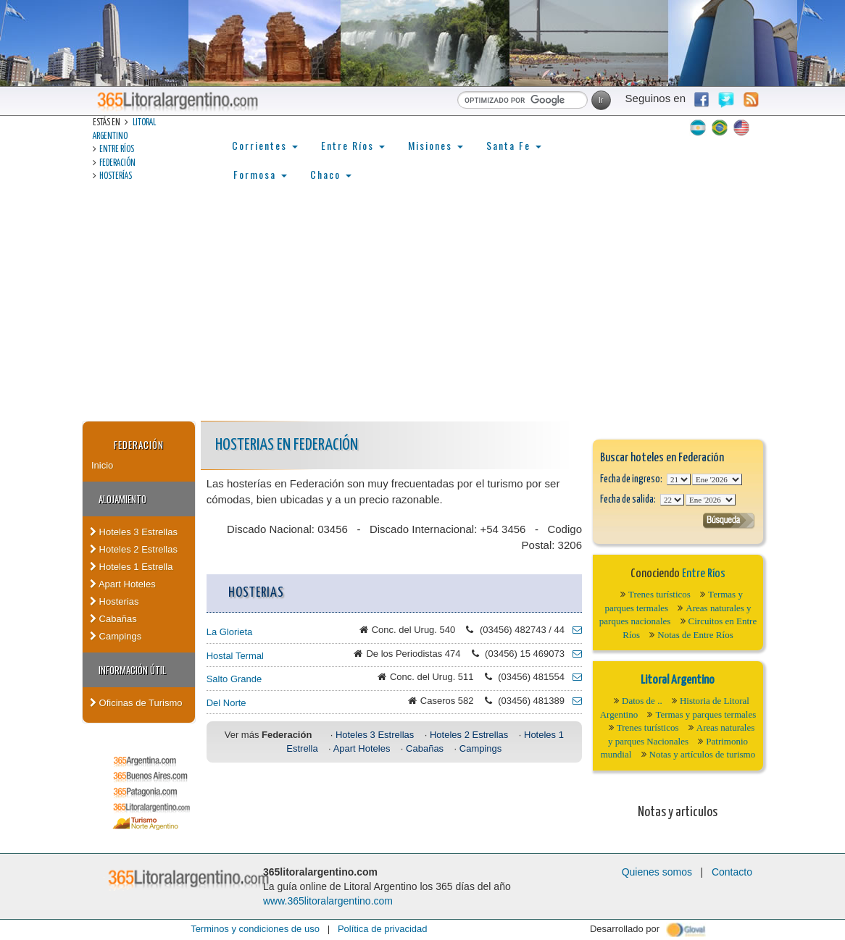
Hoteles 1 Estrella (131, 566)
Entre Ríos (116, 149)
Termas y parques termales (705, 714)
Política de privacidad (383, 928)
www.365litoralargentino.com (328, 901)
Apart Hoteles (123, 584)
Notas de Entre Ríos (695, 634)
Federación (117, 163)
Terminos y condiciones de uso (255, 928)
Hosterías (115, 176)
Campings (115, 636)
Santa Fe (513, 145)
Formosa (260, 174)
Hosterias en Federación (286, 445)
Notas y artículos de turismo (702, 754)
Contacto (732, 872)
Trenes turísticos (659, 594)
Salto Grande (234, 678)
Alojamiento (122, 499)
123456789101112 (717, 479)
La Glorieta (230, 631)
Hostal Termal (235, 655)
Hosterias (114, 601)
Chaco (330, 174)
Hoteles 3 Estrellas (134, 531)
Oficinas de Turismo (136, 702)
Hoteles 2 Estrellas (134, 549)
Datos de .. (642, 700)
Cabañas (113, 618)
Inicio (102, 465)
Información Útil (132, 670)
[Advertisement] (422, 312)
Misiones (435, 145)
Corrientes (265, 145)
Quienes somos (657, 872)
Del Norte (226, 702)
